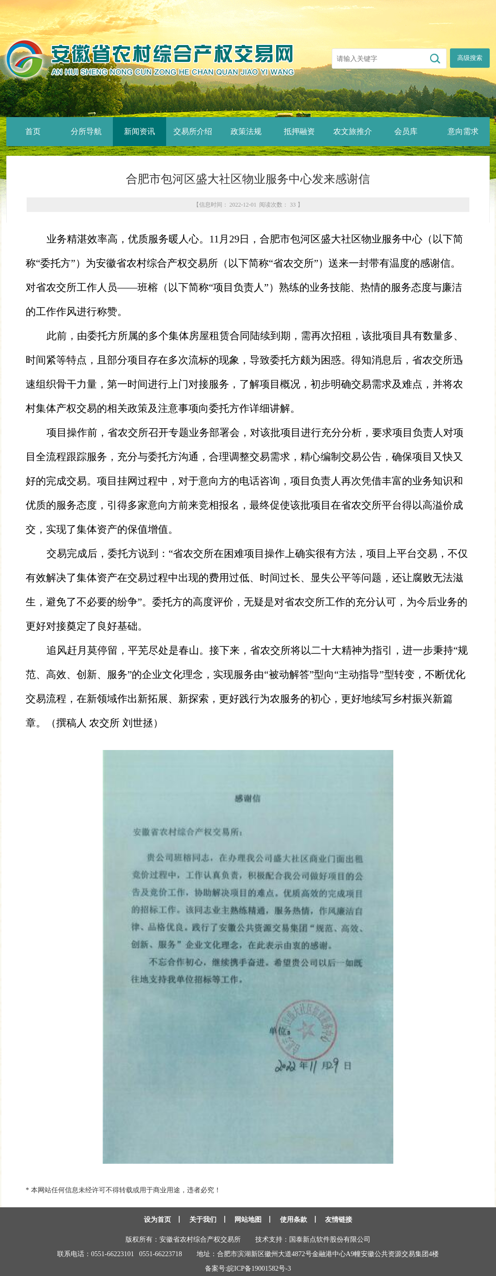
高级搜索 (469, 57)
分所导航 (86, 131)
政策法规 (246, 131)
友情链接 (338, 1219)
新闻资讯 (139, 131)
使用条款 (293, 1219)
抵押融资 (299, 131)
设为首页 (157, 1219)
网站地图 (248, 1219)
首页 (33, 131)
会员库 (406, 131)
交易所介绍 (192, 131)
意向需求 (463, 131)
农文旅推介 (352, 131)
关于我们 (203, 1219)
